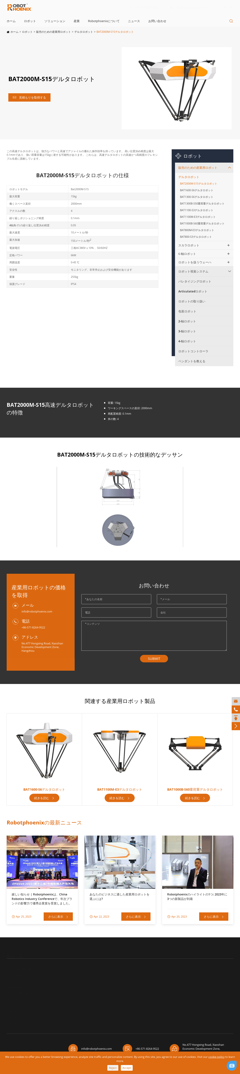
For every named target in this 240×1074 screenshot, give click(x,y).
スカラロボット (188, 245)
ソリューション (54, 21)
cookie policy (216, 1057)
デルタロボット (83, 32)
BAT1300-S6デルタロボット (196, 197)
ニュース (134, 21)
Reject (113, 1068)
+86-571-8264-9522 (146, 7)
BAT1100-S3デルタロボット (196, 210)
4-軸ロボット (187, 341)
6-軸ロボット (187, 254)
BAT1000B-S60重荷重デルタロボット (202, 223)
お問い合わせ (157, 21)
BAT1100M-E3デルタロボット (198, 217)
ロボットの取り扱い (191, 301)
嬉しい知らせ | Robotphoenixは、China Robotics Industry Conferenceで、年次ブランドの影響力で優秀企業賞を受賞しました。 (42, 898)
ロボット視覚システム (193, 271)
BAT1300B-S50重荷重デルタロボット (202, 203)
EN (227, 7)
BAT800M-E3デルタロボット (197, 230)
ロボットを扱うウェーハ (194, 262)
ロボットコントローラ (193, 351)
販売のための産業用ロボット (53, 32)
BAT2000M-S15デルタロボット (115, 32)
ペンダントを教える (191, 361)
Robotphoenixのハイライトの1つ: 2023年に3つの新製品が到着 (197, 896)
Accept (126, 1068)
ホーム (11, 21)
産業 (77, 21)
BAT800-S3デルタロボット (196, 237)
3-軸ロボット (187, 331)
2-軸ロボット (187, 321)
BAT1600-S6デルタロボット (196, 190)
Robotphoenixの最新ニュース (44, 822)
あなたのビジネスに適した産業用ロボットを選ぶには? (120, 896)
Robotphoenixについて (104, 21)
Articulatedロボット (192, 291)
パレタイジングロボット (194, 281)
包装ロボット (187, 311)
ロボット (30, 21)
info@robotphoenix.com (191, 7)
